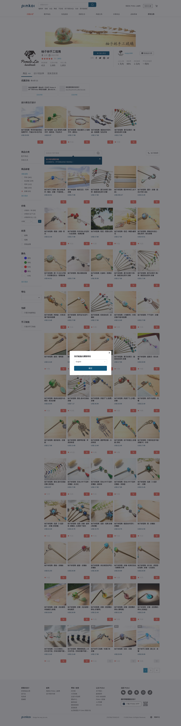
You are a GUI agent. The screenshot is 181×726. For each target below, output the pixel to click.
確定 (90, 368)
